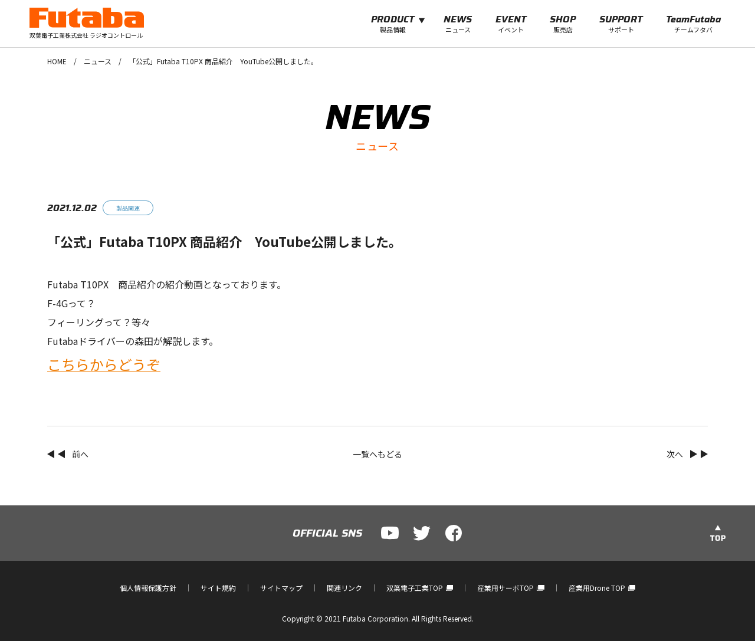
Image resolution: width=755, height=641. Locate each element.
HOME (57, 61)
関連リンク (344, 588)
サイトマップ (281, 588)
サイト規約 (218, 588)
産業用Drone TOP (602, 588)
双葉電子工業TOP (419, 588)
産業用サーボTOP (510, 588)
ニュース (97, 61)
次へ (675, 454)
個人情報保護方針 (148, 588)
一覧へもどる (377, 454)
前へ (80, 454)
